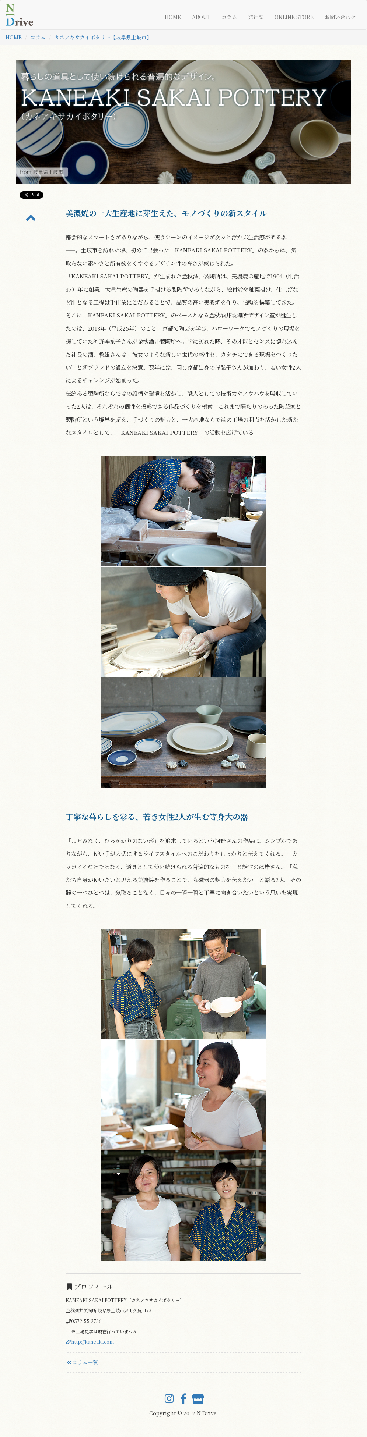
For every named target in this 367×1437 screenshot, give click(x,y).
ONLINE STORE (294, 17)
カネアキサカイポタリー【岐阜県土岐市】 (103, 37)
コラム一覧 (82, 1362)
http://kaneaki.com (90, 1341)
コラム (229, 17)
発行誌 (255, 17)
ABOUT (201, 17)
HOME (173, 17)
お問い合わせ (340, 17)
